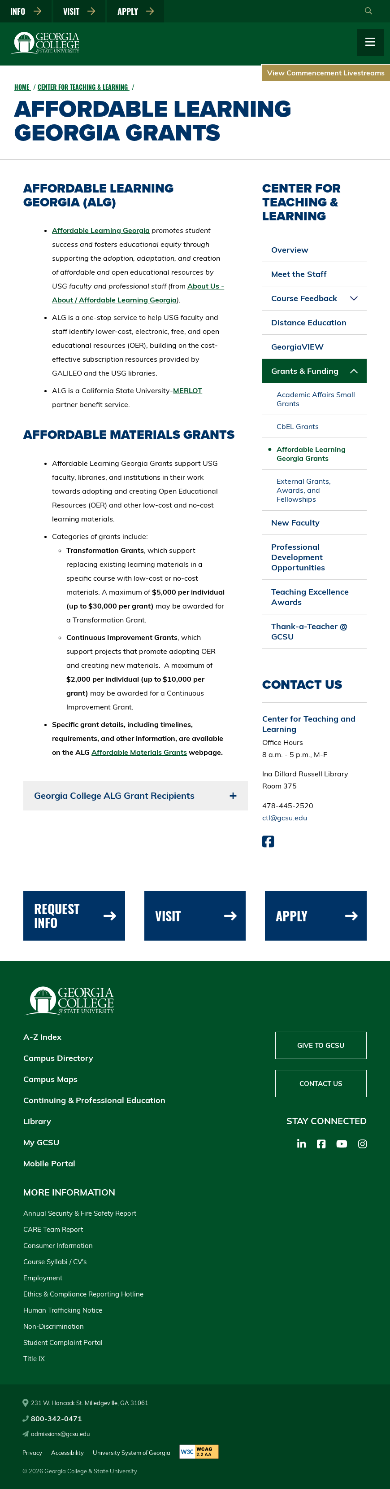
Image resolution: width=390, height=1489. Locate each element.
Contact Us (320, 1083)
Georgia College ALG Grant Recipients (114, 795)
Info (26, 11)
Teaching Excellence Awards (310, 597)
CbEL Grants (298, 426)
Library (37, 1121)
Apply (135, 11)
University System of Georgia (131, 1452)
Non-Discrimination (53, 1326)
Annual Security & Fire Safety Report (79, 1213)
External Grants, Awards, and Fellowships (304, 490)
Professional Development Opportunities (298, 557)
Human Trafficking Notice (62, 1310)
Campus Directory (58, 1058)
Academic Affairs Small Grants (316, 399)
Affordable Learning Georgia (101, 230)
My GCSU (41, 1142)
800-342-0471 (52, 1418)
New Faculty (295, 522)
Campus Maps (50, 1079)
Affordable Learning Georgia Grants (311, 454)
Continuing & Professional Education (94, 1100)
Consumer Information (58, 1245)
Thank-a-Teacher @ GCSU (309, 631)
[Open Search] (368, 11)
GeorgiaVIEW (297, 347)
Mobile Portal (49, 1163)
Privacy (32, 1452)
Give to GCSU (320, 1045)
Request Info (75, 915)
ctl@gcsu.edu (284, 817)
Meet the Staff (299, 274)
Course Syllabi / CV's (55, 1261)
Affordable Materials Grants (139, 752)
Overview (289, 250)
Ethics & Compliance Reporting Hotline (83, 1294)
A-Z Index (42, 1037)
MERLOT (187, 390)
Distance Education (309, 322)
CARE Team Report (53, 1229)
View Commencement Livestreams (326, 72)
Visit (79, 11)
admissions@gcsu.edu (56, 1433)
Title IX (34, 1358)
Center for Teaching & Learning (84, 87)
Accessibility (67, 1452)
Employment (42, 1278)
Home (22, 87)
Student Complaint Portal (63, 1342)
